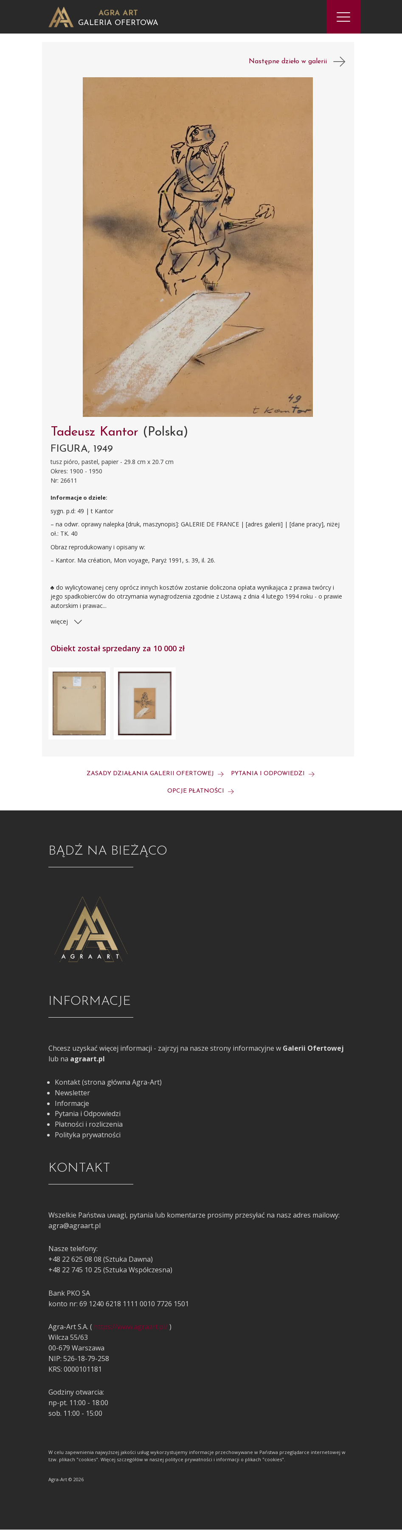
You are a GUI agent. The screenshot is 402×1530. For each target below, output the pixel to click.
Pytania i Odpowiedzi (88, 1114)
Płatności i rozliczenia (89, 1124)
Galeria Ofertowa (118, 23)
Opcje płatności (200, 791)
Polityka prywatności (88, 1135)
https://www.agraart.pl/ (130, 1327)
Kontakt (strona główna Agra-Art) (108, 1082)
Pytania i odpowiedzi (273, 774)
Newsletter (72, 1093)
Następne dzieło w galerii (297, 62)
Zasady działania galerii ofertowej (155, 774)
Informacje (72, 1103)
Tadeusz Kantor (97, 432)
